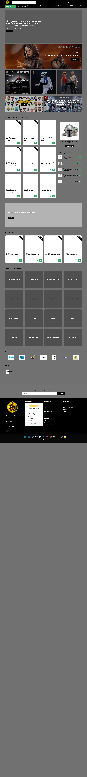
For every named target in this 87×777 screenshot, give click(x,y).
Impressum (46, 405)
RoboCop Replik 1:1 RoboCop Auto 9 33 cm (47, 164)
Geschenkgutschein (22, 6)
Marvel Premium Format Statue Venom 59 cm (30, 137)
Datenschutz (46, 418)
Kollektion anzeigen (23, 117)
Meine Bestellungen (67, 405)
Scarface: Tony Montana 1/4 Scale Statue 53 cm (30, 164)
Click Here (43, 83)
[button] (6, 56)
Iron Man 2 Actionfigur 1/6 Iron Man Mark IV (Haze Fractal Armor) (13, 165)
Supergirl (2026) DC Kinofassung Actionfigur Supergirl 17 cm (12, 192)
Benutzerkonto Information (68, 403)
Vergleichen (65, 411)
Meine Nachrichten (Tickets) (68, 407)
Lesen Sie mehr (10, 379)
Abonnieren (61, 393)
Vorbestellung (47, 416)
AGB (45, 407)
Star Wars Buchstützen (69, 141)
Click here (9, 30)
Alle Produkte (65, 413)
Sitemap (45, 420)
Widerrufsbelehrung (48, 413)
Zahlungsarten (47, 409)
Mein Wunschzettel (66, 409)
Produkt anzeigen (69, 146)
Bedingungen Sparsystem (49, 411)
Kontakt (45, 403)
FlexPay (45, 414)
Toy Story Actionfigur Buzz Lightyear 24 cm (72, 255)
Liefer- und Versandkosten (49, 424)
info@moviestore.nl (11, 426)
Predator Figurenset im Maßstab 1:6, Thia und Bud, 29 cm (14, 256)
